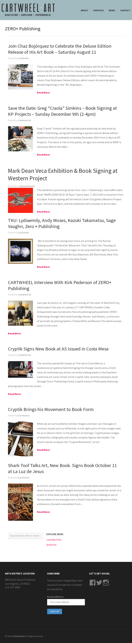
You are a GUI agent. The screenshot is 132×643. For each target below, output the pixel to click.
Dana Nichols (27, 186)
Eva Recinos (23, 415)
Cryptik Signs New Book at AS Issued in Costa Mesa (58, 349)
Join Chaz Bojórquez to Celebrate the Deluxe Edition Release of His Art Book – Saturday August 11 (60, 49)
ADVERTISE (51, 544)
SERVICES (98, 10)
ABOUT (84, 10)
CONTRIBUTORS (53, 539)
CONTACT (125, 10)
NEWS (112, 10)
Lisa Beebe (23, 58)
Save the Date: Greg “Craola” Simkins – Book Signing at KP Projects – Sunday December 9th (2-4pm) (62, 111)
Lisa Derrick (23, 232)
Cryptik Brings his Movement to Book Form (51, 409)
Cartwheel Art (24, 120)
